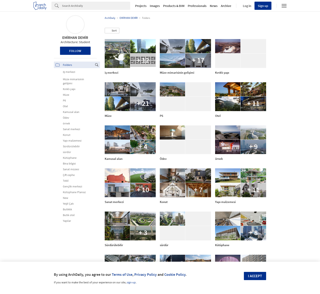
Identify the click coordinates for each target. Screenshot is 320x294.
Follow (75, 51)
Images (155, 5)
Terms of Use (122, 274)
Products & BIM (173, 5)
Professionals (197, 5)
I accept (255, 276)
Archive (226, 5)
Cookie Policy (175, 274)
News (214, 5)
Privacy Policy (145, 274)
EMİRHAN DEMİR (75, 37)
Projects (141, 5)
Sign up (263, 6)
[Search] (96, 6)
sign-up (131, 282)
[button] (112, 31)
